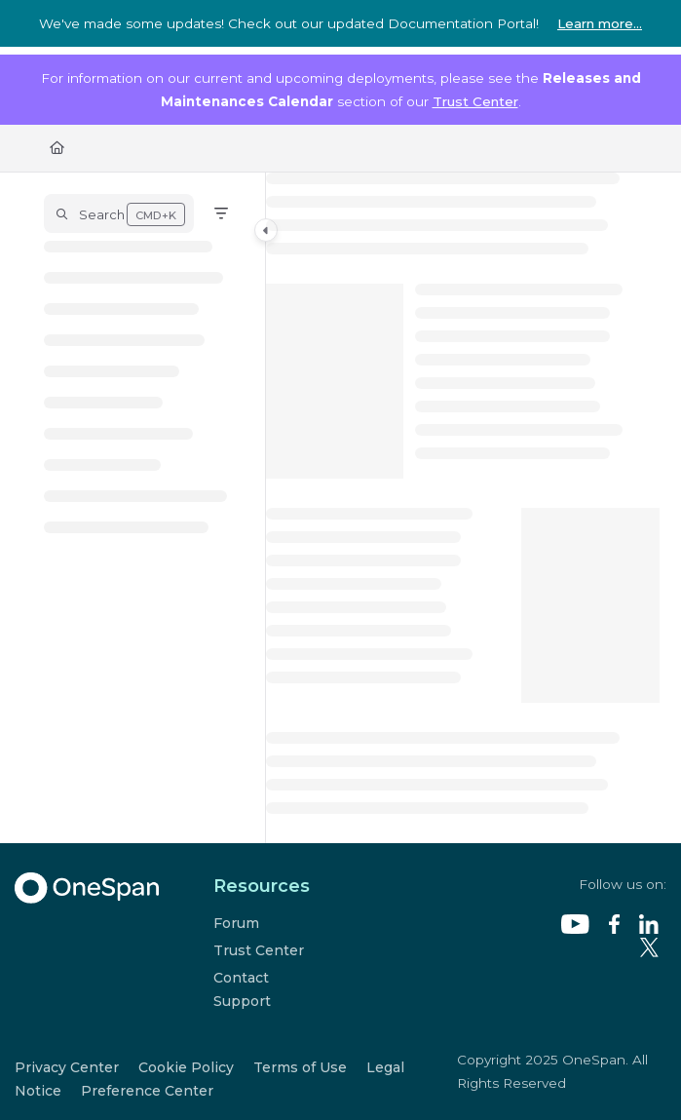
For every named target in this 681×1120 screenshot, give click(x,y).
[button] (119, 213)
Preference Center (147, 1091)
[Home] (57, 147)
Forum (236, 923)
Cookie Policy (186, 1067)
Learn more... (599, 23)
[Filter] (221, 213)
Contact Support (242, 989)
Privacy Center (67, 1067)
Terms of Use (300, 1067)
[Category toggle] (266, 230)
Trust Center (475, 101)
